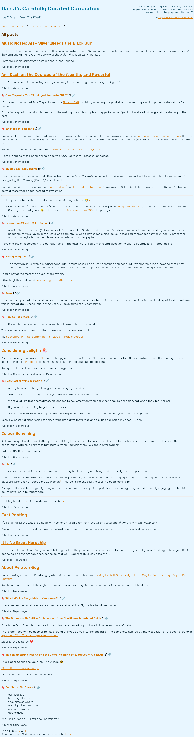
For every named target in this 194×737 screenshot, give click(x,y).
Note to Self (71, 102)
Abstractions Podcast (47, 26)
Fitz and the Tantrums (87, 187)
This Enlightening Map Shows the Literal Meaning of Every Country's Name (54, 654)
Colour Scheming (18, 433)
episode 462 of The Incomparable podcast (29, 635)
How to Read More (17, 317)
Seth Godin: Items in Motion (23, 381)
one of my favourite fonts (54, 280)
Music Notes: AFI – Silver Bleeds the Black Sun (46, 43)
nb (7, 464)
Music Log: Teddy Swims (21, 169)
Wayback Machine (130, 206)
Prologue (31, 362)
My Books (18, 26)
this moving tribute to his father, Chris (75, 149)
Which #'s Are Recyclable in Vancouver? (31, 598)
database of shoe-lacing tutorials (158, 136)
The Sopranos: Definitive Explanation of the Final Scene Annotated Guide (53, 618)
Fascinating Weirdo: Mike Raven (26, 223)
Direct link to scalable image (20, 668)
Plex (43, 358)
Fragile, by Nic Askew (19, 687)
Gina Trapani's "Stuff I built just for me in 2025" (36, 95)
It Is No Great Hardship (23, 542)
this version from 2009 (79, 210)
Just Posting (14, 514)
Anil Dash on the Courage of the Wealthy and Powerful (55, 74)
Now (4, 26)
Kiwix (8, 293)
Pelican (69, 734)
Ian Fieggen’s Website (19, 129)
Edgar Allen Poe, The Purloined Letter (175, 17)
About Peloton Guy (20, 567)
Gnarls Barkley (56, 187)
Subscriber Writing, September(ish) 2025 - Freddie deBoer (44, 337)
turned (25, 501)
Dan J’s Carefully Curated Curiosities (50, 8)
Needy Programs (16, 256)
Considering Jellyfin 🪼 (24, 350)
